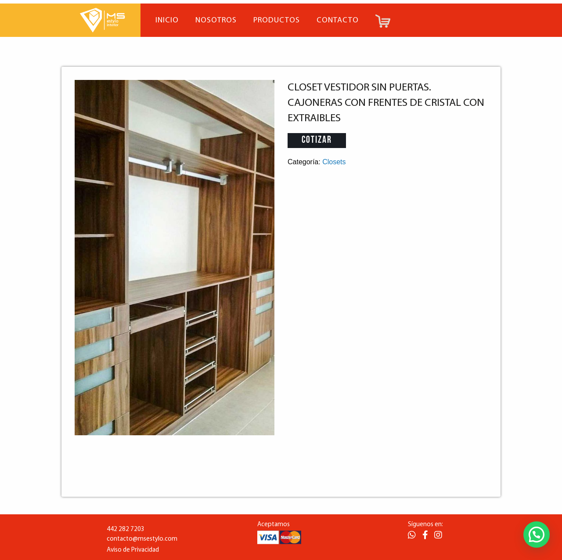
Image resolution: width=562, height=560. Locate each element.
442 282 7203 (125, 529)
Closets (334, 162)
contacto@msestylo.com (142, 539)
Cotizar (317, 140)
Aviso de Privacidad (133, 550)
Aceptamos (273, 524)
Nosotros (216, 20)
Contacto (338, 20)
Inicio (167, 20)
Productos (276, 20)
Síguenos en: (425, 524)
